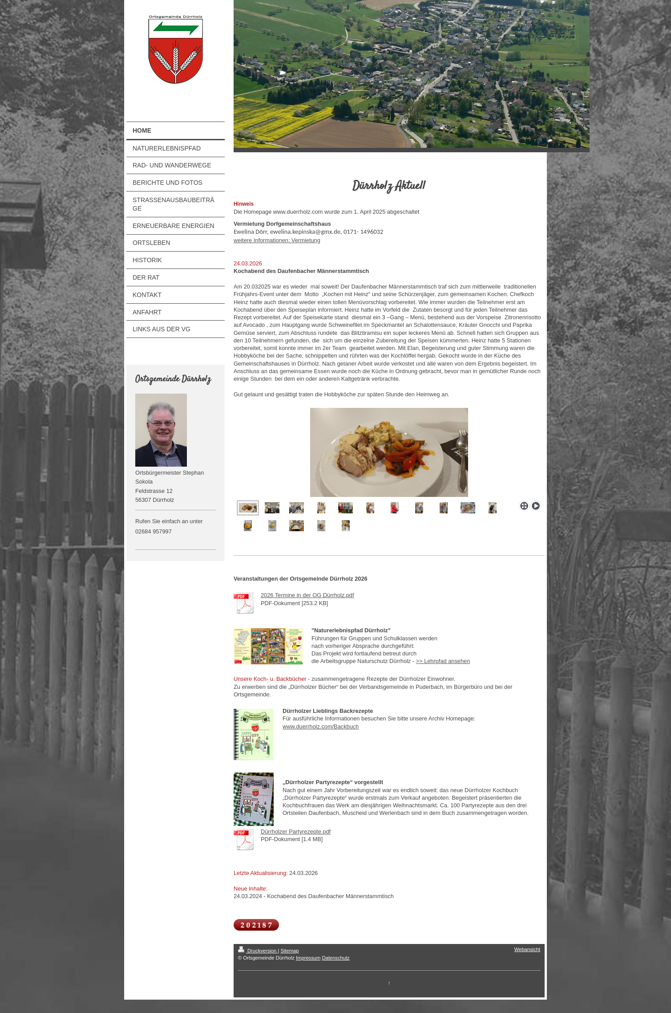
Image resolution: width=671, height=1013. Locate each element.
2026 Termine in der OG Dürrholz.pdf (307, 595)
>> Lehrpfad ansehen (443, 661)
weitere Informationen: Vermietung (277, 240)
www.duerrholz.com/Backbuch (321, 726)
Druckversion (258, 950)
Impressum (308, 957)
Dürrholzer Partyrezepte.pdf (296, 831)
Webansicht (527, 949)
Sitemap (289, 950)
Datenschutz (335, 957)
